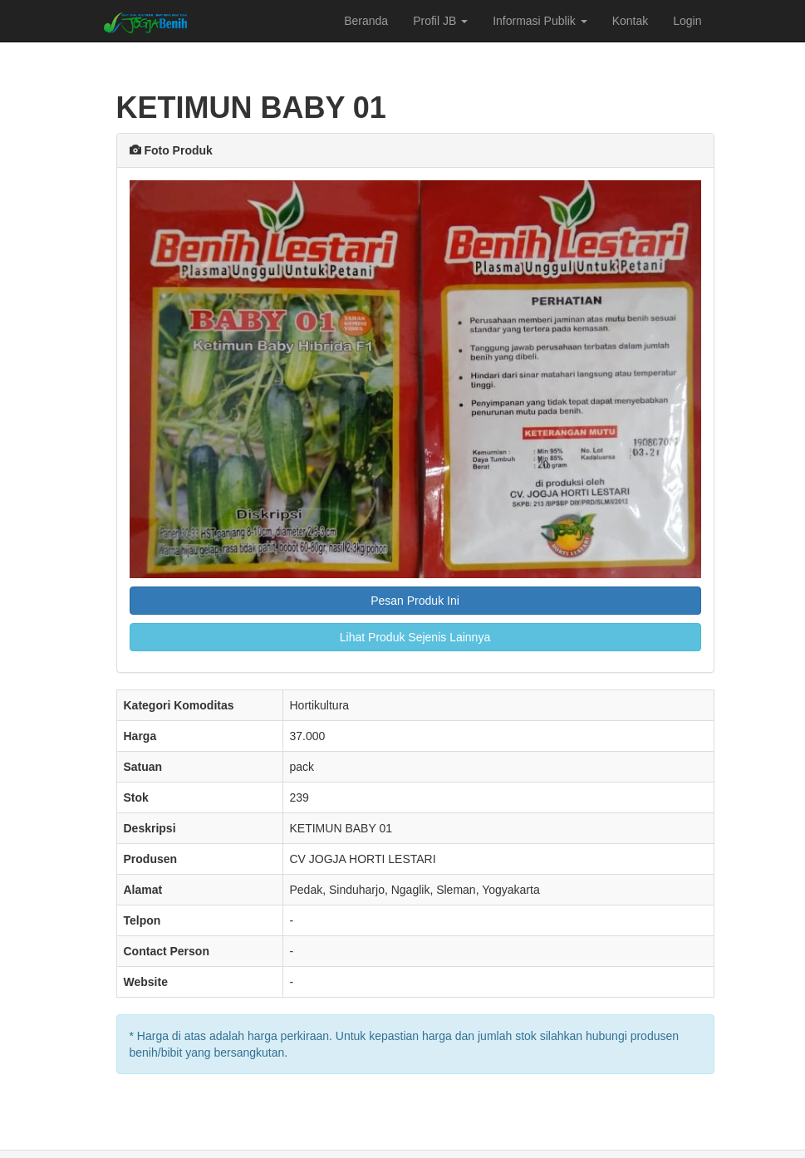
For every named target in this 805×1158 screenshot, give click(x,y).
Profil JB (440, 20)
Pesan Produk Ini (415, 600)
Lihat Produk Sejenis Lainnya (415, 637)
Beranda (366, 20)
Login (687, 20)
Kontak (630, 20)
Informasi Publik (540, 20)
